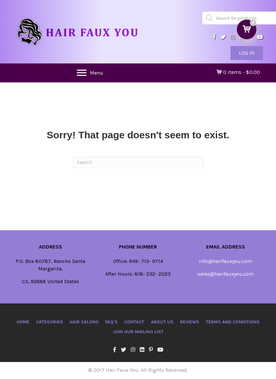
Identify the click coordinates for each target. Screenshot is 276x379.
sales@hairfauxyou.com (226, 274)
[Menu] (90, 72)
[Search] (138, 162)
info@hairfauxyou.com (225, 261)
